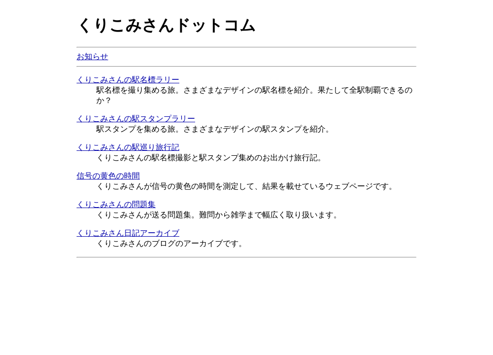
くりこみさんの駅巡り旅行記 (128, 147)
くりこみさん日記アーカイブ (128, 233)
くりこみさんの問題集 (116, 204)
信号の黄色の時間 (108, 176)
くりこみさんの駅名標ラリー (128, 79)
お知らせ (92, 56)
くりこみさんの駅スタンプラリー (136, 118)
